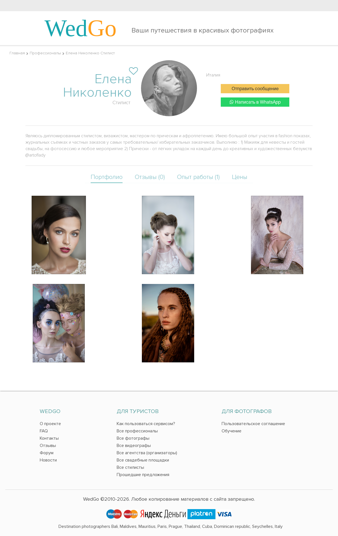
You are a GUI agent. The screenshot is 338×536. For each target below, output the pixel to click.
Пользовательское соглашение (253, 424)
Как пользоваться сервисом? (146, 424)
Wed (80, 28)
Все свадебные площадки (143, 460)
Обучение (231, 431)
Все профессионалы (137, 431)
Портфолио (107, 177)
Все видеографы (134, 445)
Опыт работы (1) (198, 177)
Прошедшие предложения (143, 474)
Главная (17, 53)
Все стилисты (130, 467)
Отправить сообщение (255, 89)
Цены (239, 177)
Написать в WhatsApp (255, 102)
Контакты (49, 438)
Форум (46, 453)
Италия (213, 75)
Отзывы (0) (150, 177)
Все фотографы (133, 438)
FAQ (44, 431)
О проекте (50, 424)
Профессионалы (45, 53)
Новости (48, 460)
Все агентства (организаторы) (147, 453)
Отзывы (48, 445)
